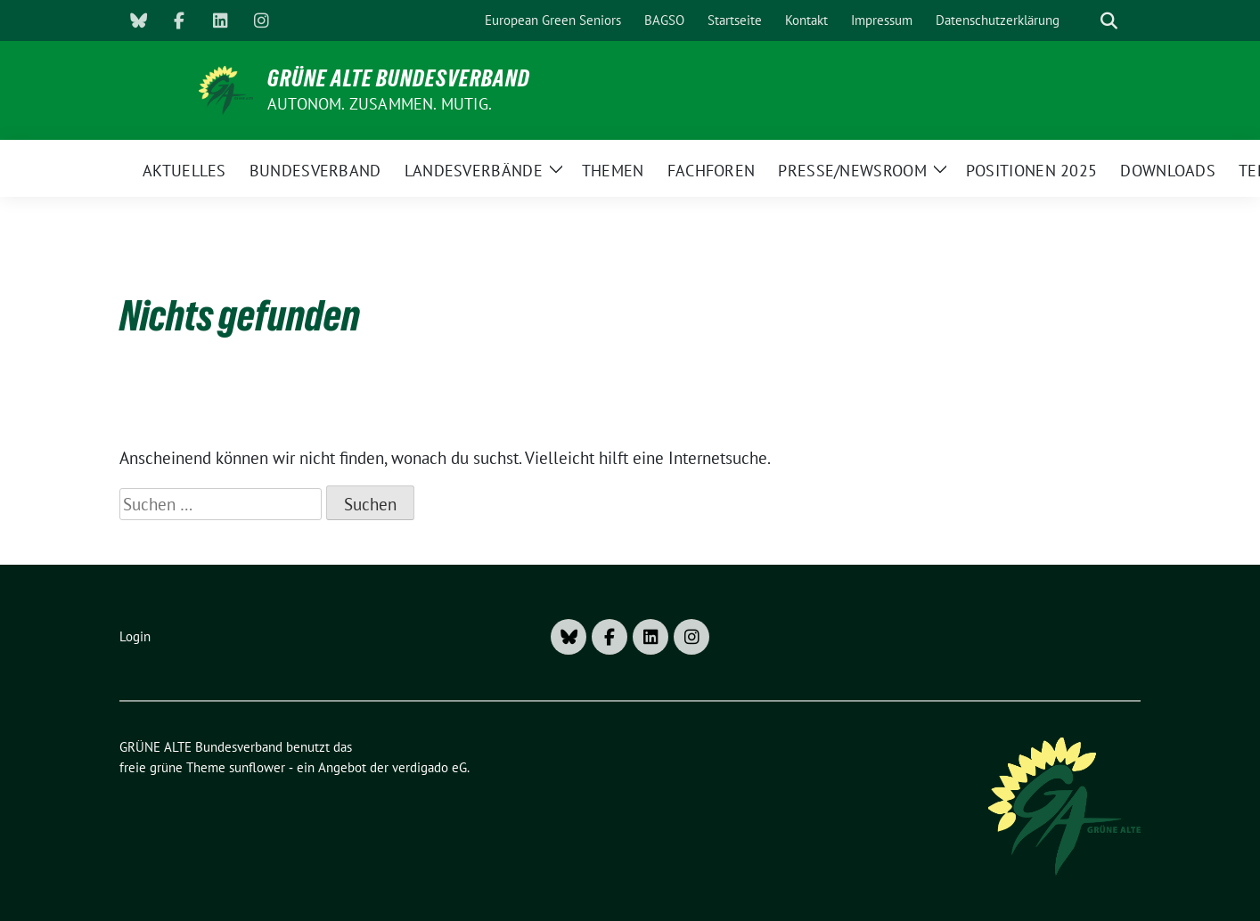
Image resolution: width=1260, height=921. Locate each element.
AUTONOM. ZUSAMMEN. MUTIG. (379, 104)
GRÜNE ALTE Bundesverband (398, 78)
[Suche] (1084, 21)
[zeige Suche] (1109, 21)
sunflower (257, 767)
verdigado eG (429, 767)
